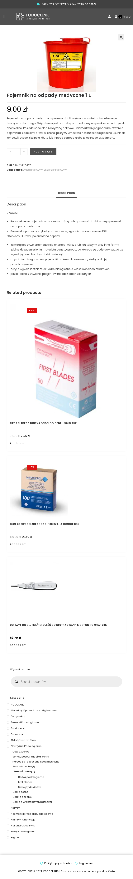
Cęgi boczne (20, 792)
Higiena (16, 837)
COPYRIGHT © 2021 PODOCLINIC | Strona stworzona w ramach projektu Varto (66, 871)
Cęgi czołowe (21, 751)
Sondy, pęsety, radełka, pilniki (30, 756)
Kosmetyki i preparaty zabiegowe (32, 814)
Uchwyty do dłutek (29, 787)
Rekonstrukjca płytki (23, 825)
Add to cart (43, 151)
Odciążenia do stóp (23, 740)
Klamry (15, 808)
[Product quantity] (17, 151)
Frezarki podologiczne (25, 722)
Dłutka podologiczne (31, 777)
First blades (25, 782)
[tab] (66, 193)
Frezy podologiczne (23, 831)
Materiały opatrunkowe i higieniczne (34, 710)
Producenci (18, 728)
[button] (4, 16)
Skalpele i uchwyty (55, 170)
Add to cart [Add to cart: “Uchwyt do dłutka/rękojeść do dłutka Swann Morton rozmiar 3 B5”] (18, 645)
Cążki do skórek (22, 797)
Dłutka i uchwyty (33, 170)
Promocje (17, 734)
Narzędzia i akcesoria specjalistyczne (35, 761)
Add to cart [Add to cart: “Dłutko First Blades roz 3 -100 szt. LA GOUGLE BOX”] (18, 544)
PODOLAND (18, 704)
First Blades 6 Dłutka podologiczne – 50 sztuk (43, 423)
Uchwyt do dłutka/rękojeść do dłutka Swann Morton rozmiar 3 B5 (58, 625)
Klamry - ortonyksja (23, 819)
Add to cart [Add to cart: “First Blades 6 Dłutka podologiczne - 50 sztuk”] (18, 443)
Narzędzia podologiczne (26, 746)
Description (66, 193)
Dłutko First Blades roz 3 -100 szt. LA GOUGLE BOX (44, 524)
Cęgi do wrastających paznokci (32, 802)
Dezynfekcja (18, 716)
